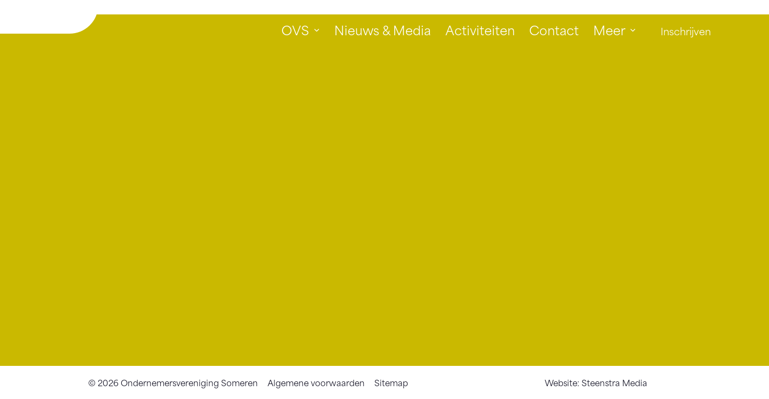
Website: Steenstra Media (596, 382)
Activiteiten (480, 30)
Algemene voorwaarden (316, 382)
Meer (609, 30)
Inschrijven (686, 30)
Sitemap (391, 382)
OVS (295, 30)
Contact (554, 30)
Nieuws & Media (382, 30)
